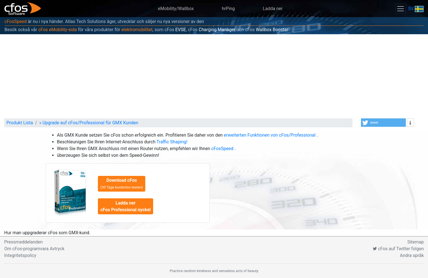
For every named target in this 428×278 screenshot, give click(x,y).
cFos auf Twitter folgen (398, 248)
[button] (383, 122)
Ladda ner (273, 8)
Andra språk (412, 255)
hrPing (228, 8)
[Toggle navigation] (400, 8)
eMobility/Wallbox (176, 8)
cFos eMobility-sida (57, 29)
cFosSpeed (15, 21)
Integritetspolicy (20, 255)
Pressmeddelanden (23, 242)
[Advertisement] (214, 76)
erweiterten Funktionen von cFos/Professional (270, 135)
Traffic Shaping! (172, 141)
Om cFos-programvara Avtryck (34, 248)
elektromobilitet (137, 29)
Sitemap (415, 242)
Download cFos (121, 183)
